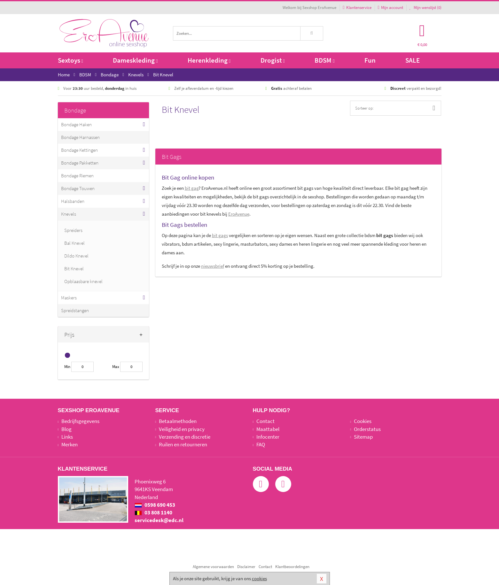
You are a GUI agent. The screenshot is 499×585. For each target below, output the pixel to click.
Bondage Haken (76, 124)
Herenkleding (209, 60)
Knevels (68, 214)
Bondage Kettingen (79, 150)
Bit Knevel (74, 269)
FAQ (260, 444)
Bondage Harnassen (80, 137)
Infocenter (267, 436)
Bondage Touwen (78, 188)
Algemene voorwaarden (213, 566)
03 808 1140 (153, 512)
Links (67, 436)
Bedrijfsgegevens (80, 421)
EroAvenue (238, 214)
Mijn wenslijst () (425, 7)
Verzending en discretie (184, 436)
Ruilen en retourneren (183, 444)
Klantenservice (357, 7)
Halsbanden (72, 201)
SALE (412, 60)
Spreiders (73, 230)
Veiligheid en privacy (182, 429)
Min (67, 366)
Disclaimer (246, 566)
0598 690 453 (155, 504)
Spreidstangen (75, 310)
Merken (69, 444)
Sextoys (70, 60)
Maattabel (267, 429)
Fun (370, 60)
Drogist (273, 60)
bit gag (192, 188)
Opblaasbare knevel (83, 281)
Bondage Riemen (77, 176)
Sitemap (363, 436)
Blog (66, 429)
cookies (259, 578)
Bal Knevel (74, 243)
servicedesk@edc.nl (159, 520)
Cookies (362, 421)
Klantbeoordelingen (292, 566)
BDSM (324, 60)
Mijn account (390, 7)
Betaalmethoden (178, 421)
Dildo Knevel (76, 256)
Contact (265, 421)
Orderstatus (367, 429)
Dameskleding (135, 60)
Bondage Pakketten (79, 163)
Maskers (69, 298)
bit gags (220, 235)
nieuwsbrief (212, 266)
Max (115, 366)
